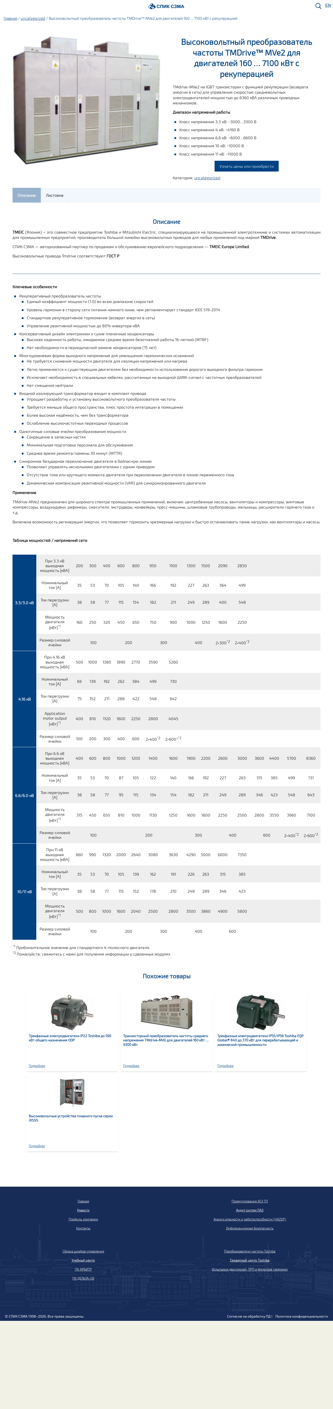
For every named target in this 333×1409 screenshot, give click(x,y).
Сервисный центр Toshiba (249, 1260)
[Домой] (166, 6)
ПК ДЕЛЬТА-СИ (83, 1278)
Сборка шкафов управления (83, 1251)
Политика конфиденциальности (301, 1316)
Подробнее (37, 1066)
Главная (10, 18)
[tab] (27, 195)
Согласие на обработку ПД (249, 1316)
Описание (27, 195)
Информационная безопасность (250, 1228)
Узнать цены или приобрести (247, 166)
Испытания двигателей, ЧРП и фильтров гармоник (250, 1269)
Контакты (83, 1228)
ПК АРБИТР (83, 1269)
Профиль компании (83, 1219)
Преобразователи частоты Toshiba (249, 1251)
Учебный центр (83, 1260)
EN (327, 5)
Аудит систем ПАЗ (249, 1210)
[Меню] (5, 6)
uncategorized (33, 18)
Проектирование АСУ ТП (250, 1201)
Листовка (54, 195)
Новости (83, 1210)
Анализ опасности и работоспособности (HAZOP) (250, 1219)
